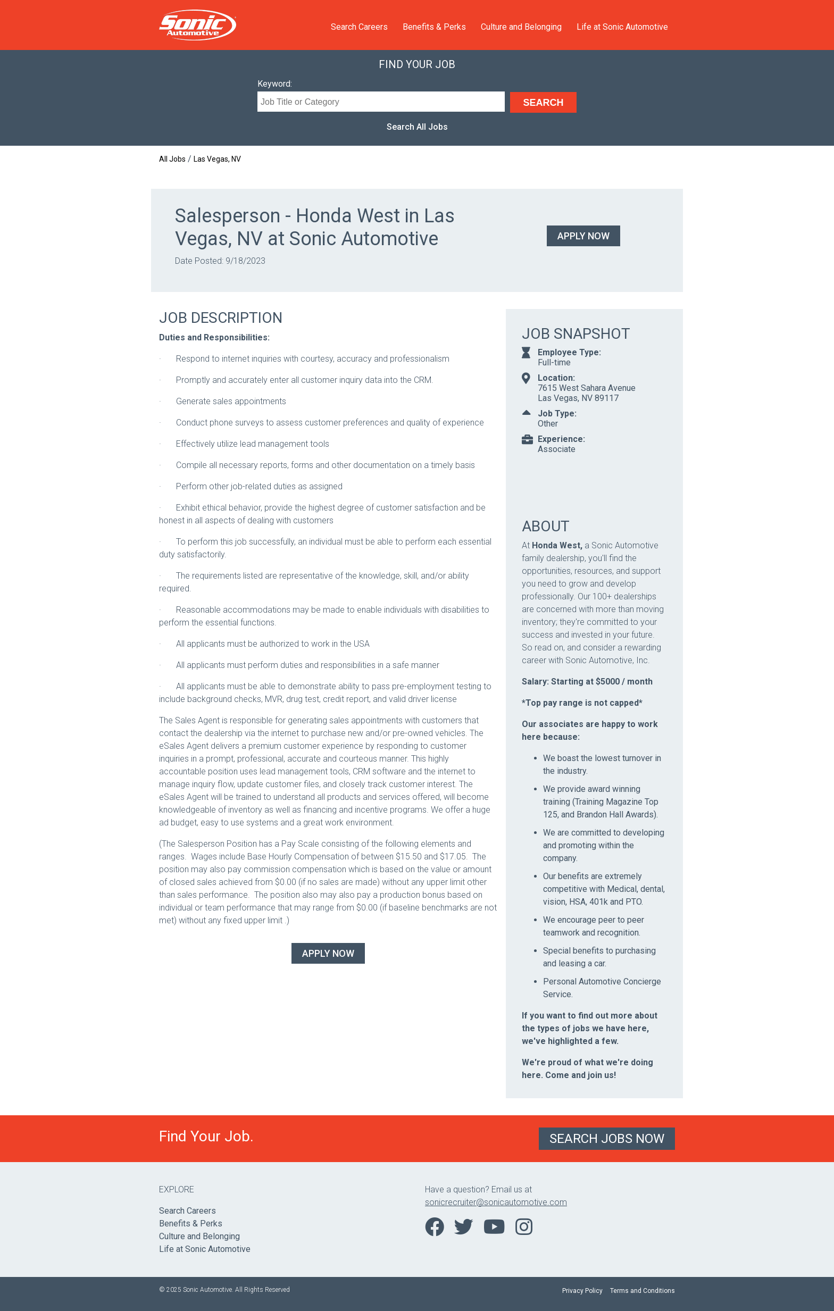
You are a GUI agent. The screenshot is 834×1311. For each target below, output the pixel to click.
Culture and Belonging (521, 27)
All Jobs (172, 159)
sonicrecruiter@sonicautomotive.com (496, 1202)
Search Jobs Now (606, 1138)
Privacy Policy (582, 1291)
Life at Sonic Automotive (622, 27)
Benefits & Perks (434, 27)
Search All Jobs (417, 127)
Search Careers (359, 27)
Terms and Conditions (642, 1291)
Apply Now (583, 235)
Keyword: (274, 84)
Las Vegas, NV (217, 159)
